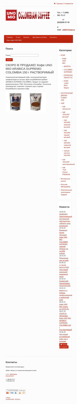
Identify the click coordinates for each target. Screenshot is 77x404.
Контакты (53, 37)
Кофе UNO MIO (64, 61)
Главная (9, 37)
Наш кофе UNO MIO (14, 40)
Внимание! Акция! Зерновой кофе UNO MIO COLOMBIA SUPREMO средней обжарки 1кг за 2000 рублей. (63, 241)
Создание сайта (10, 399)
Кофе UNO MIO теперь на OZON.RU (64, 307)
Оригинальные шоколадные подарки (66, 192)
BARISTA (67, 66)
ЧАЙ (62, 103)
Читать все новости (63, 346)
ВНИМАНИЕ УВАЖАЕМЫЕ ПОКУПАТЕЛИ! (65, 283)
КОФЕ (63, 55)
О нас (18, 37)
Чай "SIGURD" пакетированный (68, 162)
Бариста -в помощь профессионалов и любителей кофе (65, 295)
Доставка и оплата (40, 37)
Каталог (26, 37)
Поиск (8, 55)
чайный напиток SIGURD (67, 153)
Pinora (8, 397)
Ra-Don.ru (17, 399)
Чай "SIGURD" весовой (66, 114)
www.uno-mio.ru (10, 375)
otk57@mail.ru (68, 30)
